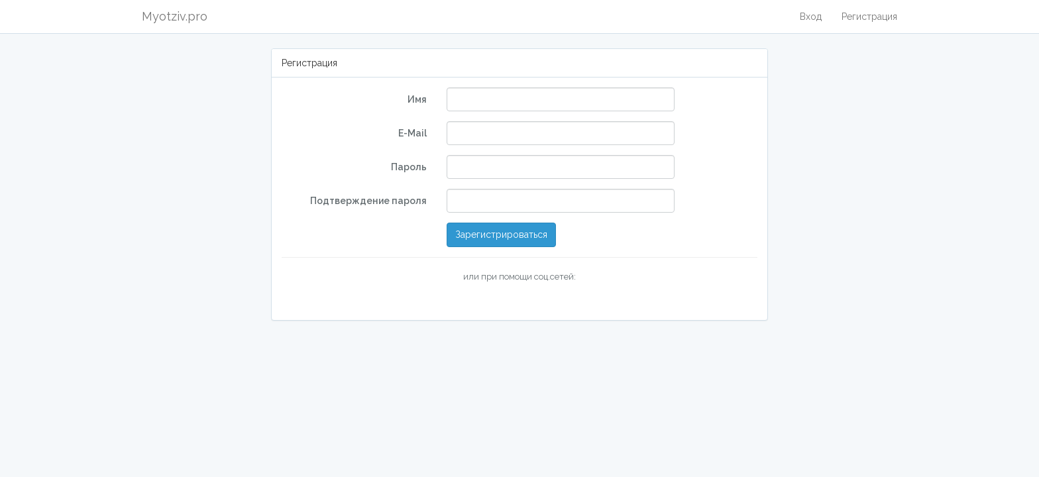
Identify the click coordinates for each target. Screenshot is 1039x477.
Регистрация (869, 16)
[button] (446, 299)
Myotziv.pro (174, 16)
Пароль (409, 167)
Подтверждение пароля (368, 200)
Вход (811, 16)
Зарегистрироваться (501, 234)
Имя (417, 99)
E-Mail (412, 133)
